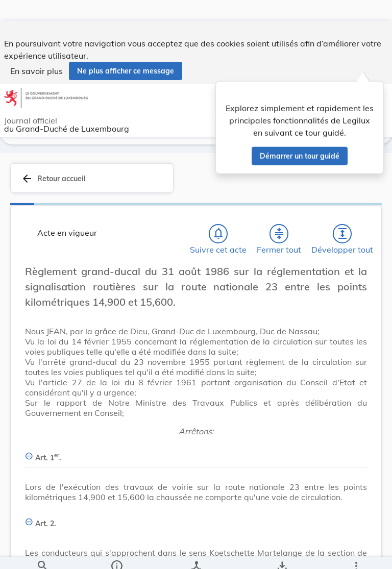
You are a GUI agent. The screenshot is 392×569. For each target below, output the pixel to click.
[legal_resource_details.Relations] (195, 552)
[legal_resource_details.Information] (116, 552)
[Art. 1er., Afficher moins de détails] (196, 455)
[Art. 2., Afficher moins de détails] (196, 521)
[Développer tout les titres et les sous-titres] (342, 237)
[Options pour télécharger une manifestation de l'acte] (281, 552)
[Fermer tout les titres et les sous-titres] (279, 237)
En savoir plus (36, 50)
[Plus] (356, 552)
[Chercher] (42, 552)
